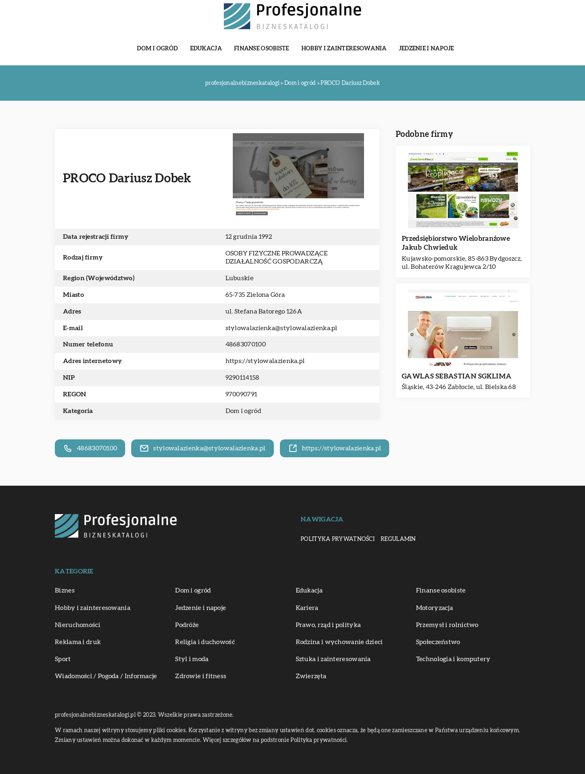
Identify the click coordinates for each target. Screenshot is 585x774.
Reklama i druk (78, 642)
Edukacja (206, 49)
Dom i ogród (157, 49)
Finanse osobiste (261, 49)
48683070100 (245, 344)
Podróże (187, 625)
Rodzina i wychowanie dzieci (339, 642)
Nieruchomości (77, 625)
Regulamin (398, 539)
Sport (63, 659)
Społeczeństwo (438, 642)
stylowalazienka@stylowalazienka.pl (281, 328)
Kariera (307, 608)
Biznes (65, 590)
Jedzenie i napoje (426, 49)
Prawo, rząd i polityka (328, 625)
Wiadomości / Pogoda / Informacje (106, 676)
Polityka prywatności (338, 539)
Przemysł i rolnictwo (447, 625)
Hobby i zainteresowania (344, 49)
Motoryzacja (434, 608)
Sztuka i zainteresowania (333, 659)
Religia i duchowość (205, 642)
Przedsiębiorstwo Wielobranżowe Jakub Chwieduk (456, 243)
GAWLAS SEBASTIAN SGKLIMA (456, 376)
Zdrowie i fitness (200, 676)
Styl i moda (191, 659)
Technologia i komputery (453, 659)
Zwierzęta (311, 676)
